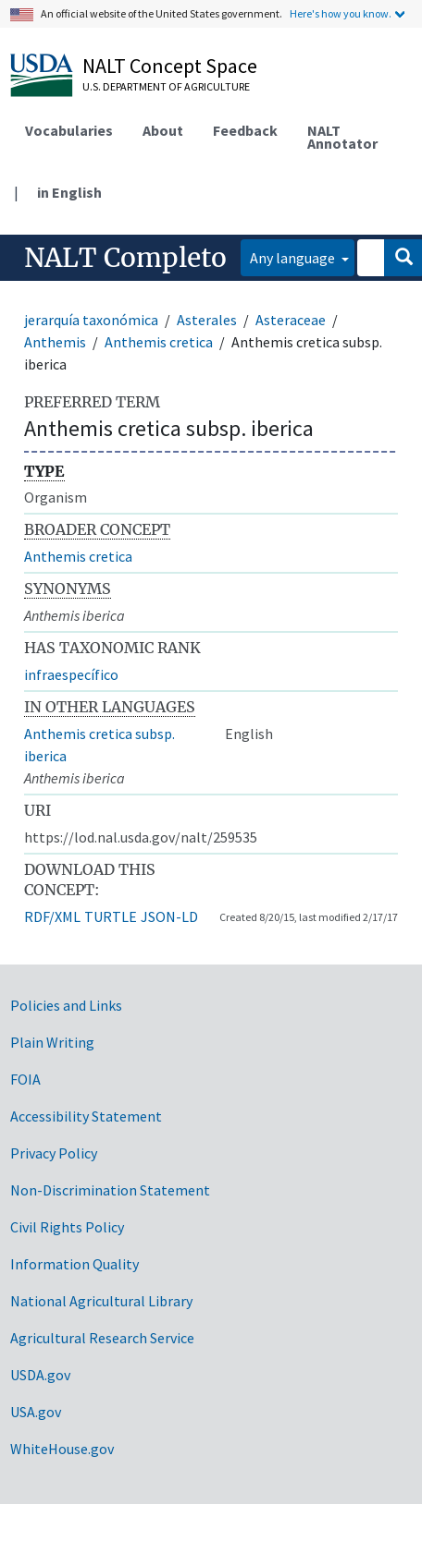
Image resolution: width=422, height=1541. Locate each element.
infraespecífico (71, 674)
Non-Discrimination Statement (110, 1190)
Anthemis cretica (159, 342)
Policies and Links (66, 1005)
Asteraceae (290, 319)
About (163, 130)
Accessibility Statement (86, 1116)
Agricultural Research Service (102, 1338)
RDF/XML (52, 916)
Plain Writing (52, 1042)
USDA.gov (40, 1374)
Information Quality (74, 1264)
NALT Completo (125, 257)
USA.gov (35, 1411)
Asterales (207, 319)
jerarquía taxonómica (91, 319)
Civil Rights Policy (67, 1227)
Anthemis (55, 342)
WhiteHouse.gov (62, 1448)
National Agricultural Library (101, 1301)
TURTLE (110, 916)
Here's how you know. (340, 13)
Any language (294, 258)
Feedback (245, 130)
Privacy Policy (53, 1153)
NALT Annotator (342, 136)
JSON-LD (169, 916)
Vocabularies (69, 130)
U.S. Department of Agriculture (166, 86)
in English (69, 192)
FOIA (25, 1079)
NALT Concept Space (169, 66)
